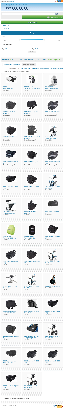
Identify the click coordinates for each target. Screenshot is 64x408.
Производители (32, 22)
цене (41, 68)
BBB (6, 49)
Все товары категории (12, 64)
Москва (11, 1)
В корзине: (54, 17)
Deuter (36, 49)
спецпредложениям (56, 68)
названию (35, 68)
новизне (46, 68)
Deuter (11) (6, 28)
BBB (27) (6, 25)
